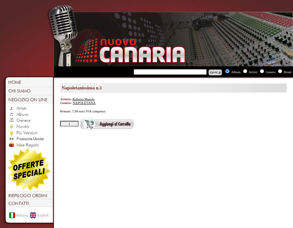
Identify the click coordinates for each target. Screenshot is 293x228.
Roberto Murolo (83, 99)
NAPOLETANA (84, 103)
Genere (271, 72)
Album (236, 72)
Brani (287, 72)
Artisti (253, 72)
